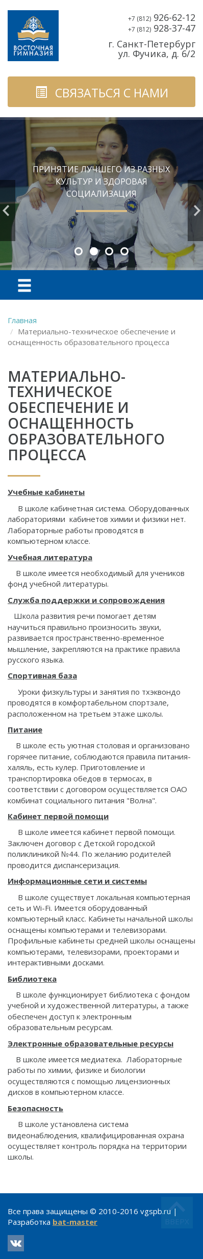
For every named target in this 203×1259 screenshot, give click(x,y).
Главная (22, 320)
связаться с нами (101, 93)
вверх (177, 1221)
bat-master (75, 1222)
